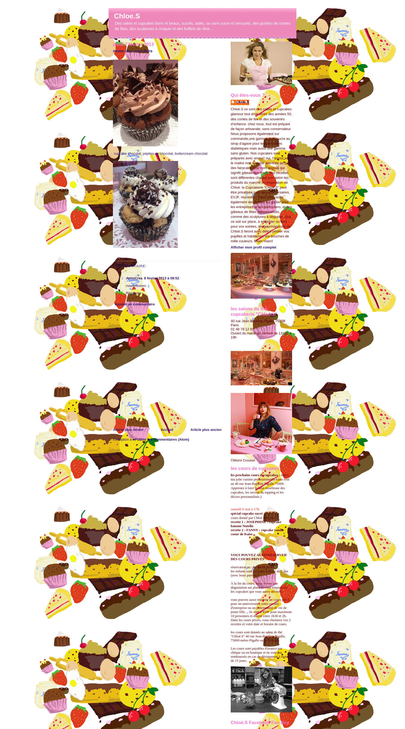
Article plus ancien (206, 430)
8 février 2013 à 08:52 (161, 278)
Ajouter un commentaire (135, 304)
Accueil (167, 430)
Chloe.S (127, 16)
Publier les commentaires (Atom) (162, 439)
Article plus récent (128, 430)
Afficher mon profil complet (253, 247)
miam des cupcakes (133, 51)
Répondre (133, 293)
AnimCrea (134, 278)
